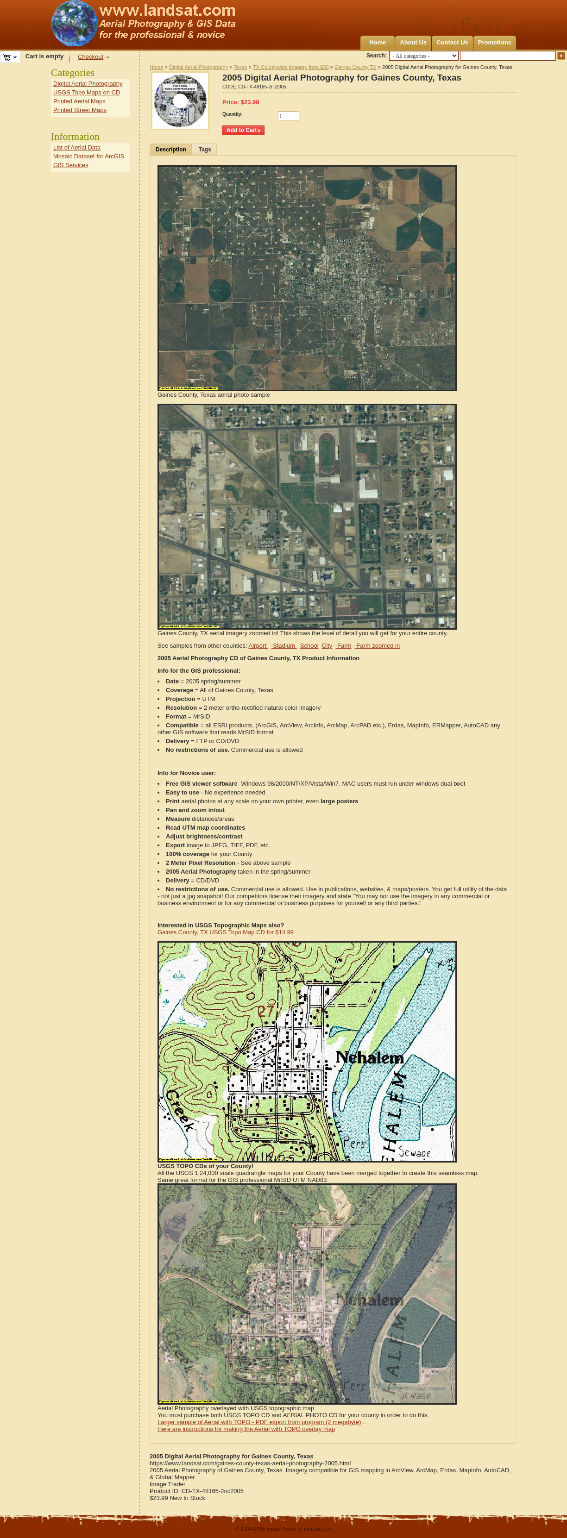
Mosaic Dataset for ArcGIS (88, 156)
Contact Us (452, 42)
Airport (258, 645)
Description (171, 149)
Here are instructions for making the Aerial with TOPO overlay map (246, 1428)
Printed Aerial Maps (79, 101)
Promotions (494, 42)
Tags (205, 149)
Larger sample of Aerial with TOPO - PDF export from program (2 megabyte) (259, 1422)
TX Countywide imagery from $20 (291, 67)
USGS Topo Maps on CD (86, 92)
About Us (413, 42)
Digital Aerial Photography (198, 67)
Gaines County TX (355, 67)
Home (377, 42)
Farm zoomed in (377, 645)
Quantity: (232, 114)
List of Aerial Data (77, 147)
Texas (240, 67)
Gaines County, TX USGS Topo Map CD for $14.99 (226, 932)
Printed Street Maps (80, 109)
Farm (343, 645)
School (309, 645)
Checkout (90, 56)
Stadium (284, 645)
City (327, 645)
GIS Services (70, 165)
